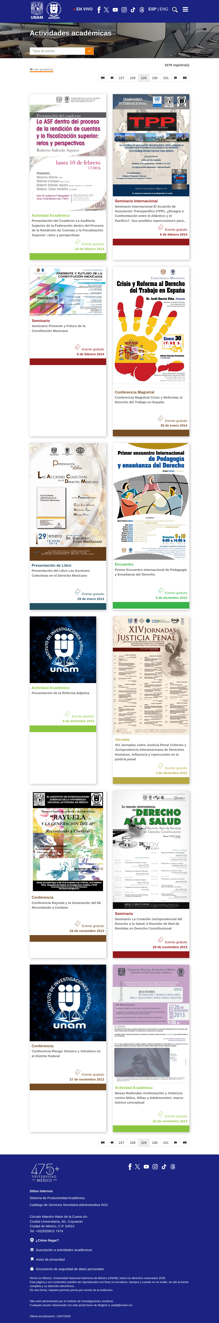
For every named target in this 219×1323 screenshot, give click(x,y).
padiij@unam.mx (122, 1305)
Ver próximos (41, 69)
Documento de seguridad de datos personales (67, 1269)
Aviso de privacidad (47, 1259)
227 (121, 78)
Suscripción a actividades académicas (61, 1250)
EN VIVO (83, 9)
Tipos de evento (44, 51)
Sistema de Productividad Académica (57, 1198)
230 (155, 78)
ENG (164, 9)
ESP (152, 9)
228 (132, 78)
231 (166, 78)
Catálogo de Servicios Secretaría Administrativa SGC (69, 1205)
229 (144, 78)
